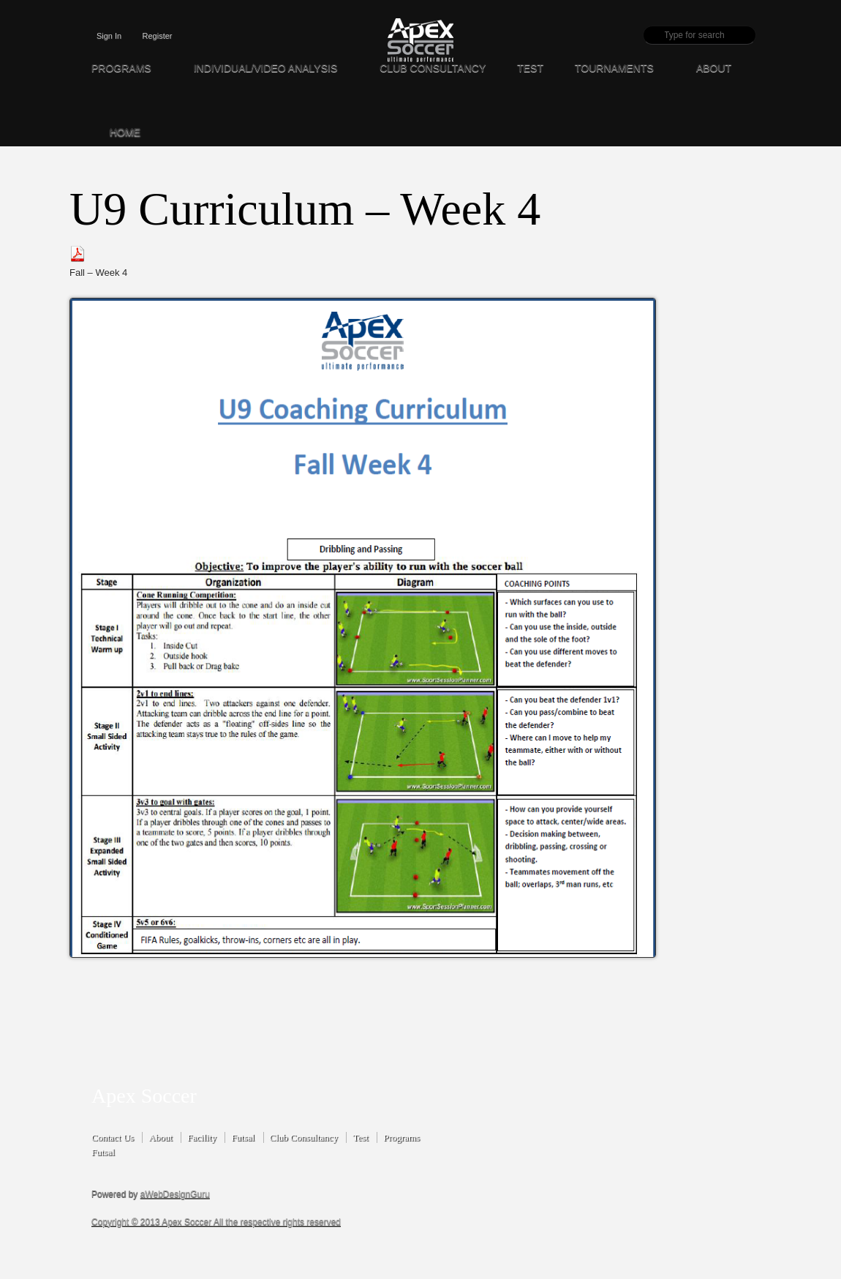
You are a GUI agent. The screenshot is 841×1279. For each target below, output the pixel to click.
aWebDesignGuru (175, 1194)
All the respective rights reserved (277, 1222)
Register (158, 35)
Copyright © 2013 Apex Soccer (152, 1222)
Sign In (109, 35)
